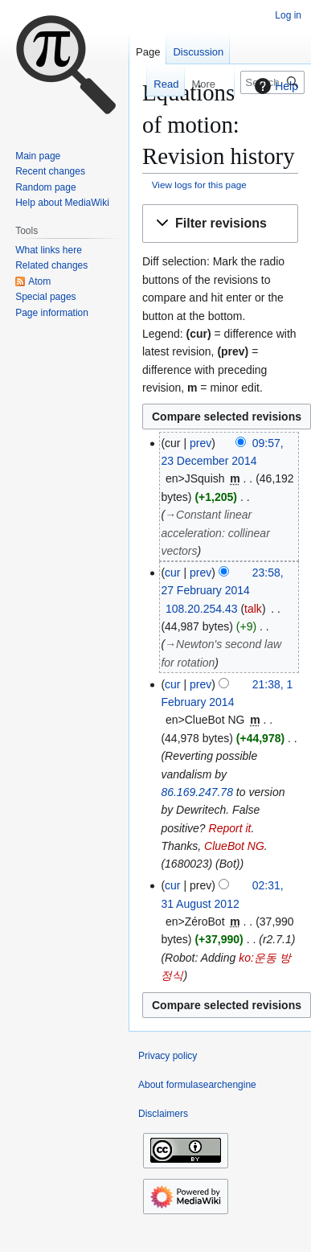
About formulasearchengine (197, 1084)
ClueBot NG (234, 845)
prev (200, 443)
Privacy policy (167, 1055)
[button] (220, 224)
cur (172, 572)
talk (253, 608)
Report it (230, 828)
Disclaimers (163, 1113)
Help (274, 86)
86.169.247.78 (197, 792)
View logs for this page (199, 184)
